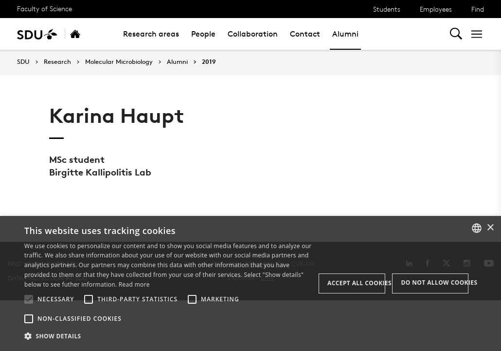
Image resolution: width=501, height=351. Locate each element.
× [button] (490, 228)
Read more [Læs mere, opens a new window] (134, 284)
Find (477, 9)
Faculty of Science (44, 8)
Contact (305, 34)
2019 (209, 61)
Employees (436, 9)
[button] (28, 299)
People (203, 34)
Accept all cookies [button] (356, 283)
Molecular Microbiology (119, 61)
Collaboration (253, 34)
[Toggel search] (456, 34)
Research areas (151, 34)
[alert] (250, 283)
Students (386, 9)
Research (57, 61)
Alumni (345, 34)
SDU (23, 61)
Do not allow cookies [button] (434, 282)
